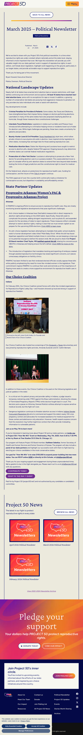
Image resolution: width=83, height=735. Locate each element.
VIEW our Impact (53, 646)
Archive (57, 713)
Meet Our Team (24, 699)
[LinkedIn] (77, 706)
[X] (77, 702)
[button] (72, 4)
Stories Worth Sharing (63, 709)
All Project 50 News (42, 709)
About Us (21, 695)
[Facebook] (77, 694)
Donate (37, 699)
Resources (22, 709)
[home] (15, 4)
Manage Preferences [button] (26, 731)
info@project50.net (69, 464)
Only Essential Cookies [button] (13, 726)
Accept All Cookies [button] (38, 726)
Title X (36, 174)
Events (57, 704)
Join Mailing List (64, 676)
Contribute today (17, 471)
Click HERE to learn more (51, 226)
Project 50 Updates (61, 699)
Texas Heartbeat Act (47, 137)
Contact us (38, 695)
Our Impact (22, 704)
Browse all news (65, 512)
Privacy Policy (25, 721)
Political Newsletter (62, 695)
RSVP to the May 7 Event (20, 476)
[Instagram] (77, 698)
